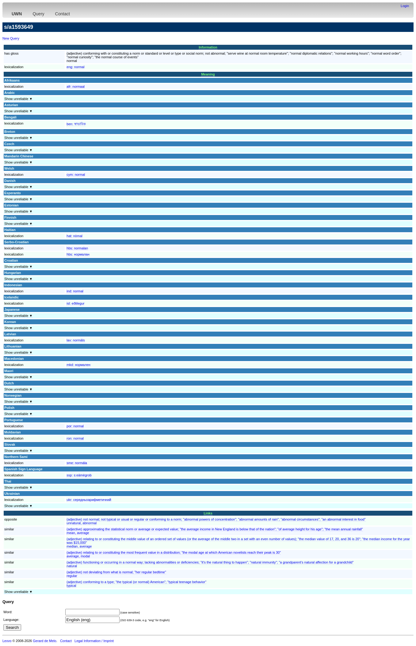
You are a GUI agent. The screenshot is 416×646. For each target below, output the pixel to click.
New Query (10, 38)
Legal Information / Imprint (94, 641)
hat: (74, 236)
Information (208, 47)
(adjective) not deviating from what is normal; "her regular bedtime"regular (116, 574)
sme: (77, 463)
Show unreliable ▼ (18, 99)
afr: (76, 86)
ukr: (89, 500)
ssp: (79, 475)
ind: (75, 291)
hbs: (77, 248)
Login (405, 6)
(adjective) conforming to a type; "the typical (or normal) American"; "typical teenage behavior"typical (136, 583)
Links (208, 513)
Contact (62, 13)
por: (75, 426)
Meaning (208, 74)
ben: (76, 124)
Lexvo (6, 641)
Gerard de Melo (44, 641)
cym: (76, 174)
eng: (75, 67)
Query (38, 13)
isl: (75, 303)
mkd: (78, 365)
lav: (76, 340)
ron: (75, 438)
